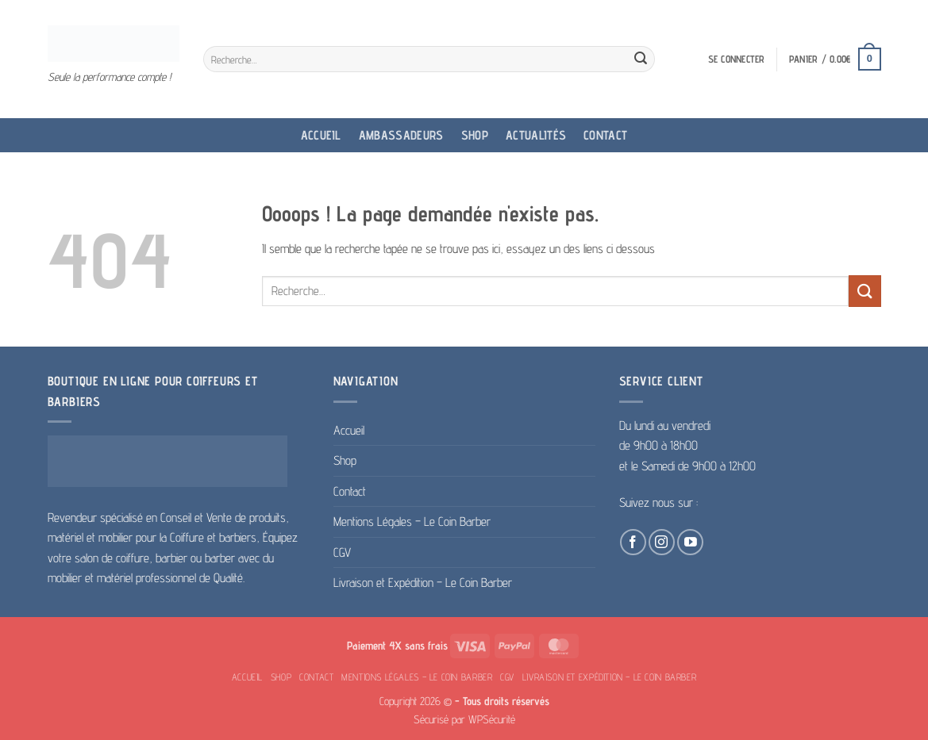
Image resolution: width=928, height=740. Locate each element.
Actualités (536, 135)
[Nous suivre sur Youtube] (690, 542)
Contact (605, 135)
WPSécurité (491, 719)
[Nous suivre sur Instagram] (662, 542)
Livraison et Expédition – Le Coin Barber (422, 582)
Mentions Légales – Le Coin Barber (412, 521)
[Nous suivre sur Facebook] (633, 542)
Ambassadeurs (401, 135)
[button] (736, 59)
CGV (342, 552)
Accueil (321, 135)
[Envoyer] (640, 59)
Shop (474, 135)
